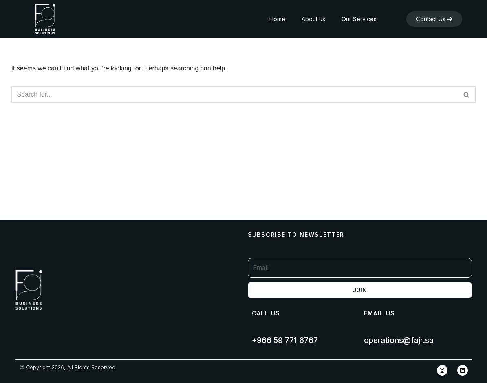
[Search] (234, 94)
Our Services (359, 18)
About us (313, 18)
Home (277, 18)
